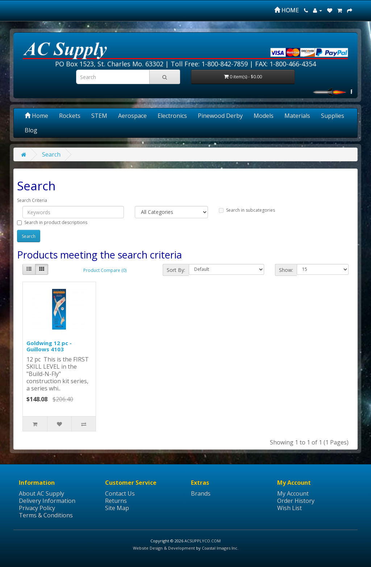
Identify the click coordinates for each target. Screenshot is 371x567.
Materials (297, 116)
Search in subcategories (247, 210)
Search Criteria (32, 200)
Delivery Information (47, 501)
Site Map (117, 508)
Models (264, 116)
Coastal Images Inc (219, 548)
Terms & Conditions (46, 515)
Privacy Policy (37, 508)
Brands (200, 493)
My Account (293, 493)
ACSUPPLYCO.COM (202, 540)
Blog (31, 130)
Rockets (69, 116)
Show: (286, 269)
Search (51, 154)
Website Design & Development (164, 548)
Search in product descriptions (52, 222)
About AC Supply (41, 493)
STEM (99, 116)
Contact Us (120, 493)
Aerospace (132, 116)
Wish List (289, 508)
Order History (295, 501)
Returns (116, 501)
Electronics (172, 116)
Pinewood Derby (220, 116)
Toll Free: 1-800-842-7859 (209, 63)
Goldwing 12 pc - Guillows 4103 (49, 346)
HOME (286, 10)
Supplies (332, 116)
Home (36, 116)
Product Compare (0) (104, 270)
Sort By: (176, 269)
